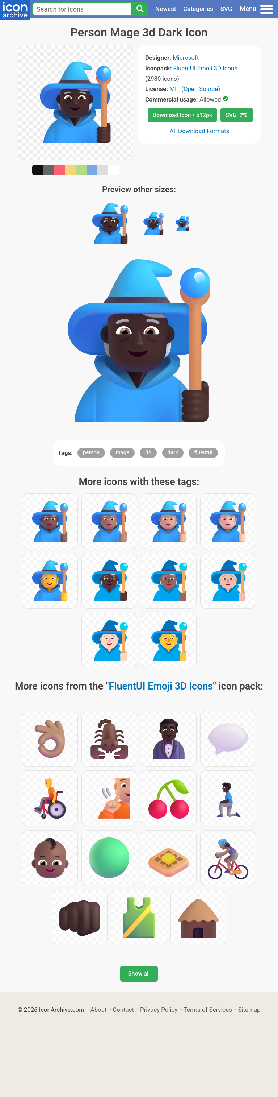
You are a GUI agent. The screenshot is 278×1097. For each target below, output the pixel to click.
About (98, 1009)
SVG (226, 8)
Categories (198, 8)
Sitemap (249, 1009)
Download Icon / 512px (182, 115)
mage (122, 452)
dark (173, 452)
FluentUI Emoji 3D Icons (205, 68)
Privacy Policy (158, 1009)
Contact (123, 1009)
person (91, 452)
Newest (165, 8)
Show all (139, 973)
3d (148, 452)
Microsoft (186, 57)
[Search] (139, 9)
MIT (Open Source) (194, 88)
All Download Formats (199, 130)
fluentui (203, 452)
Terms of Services (208, 1009)
